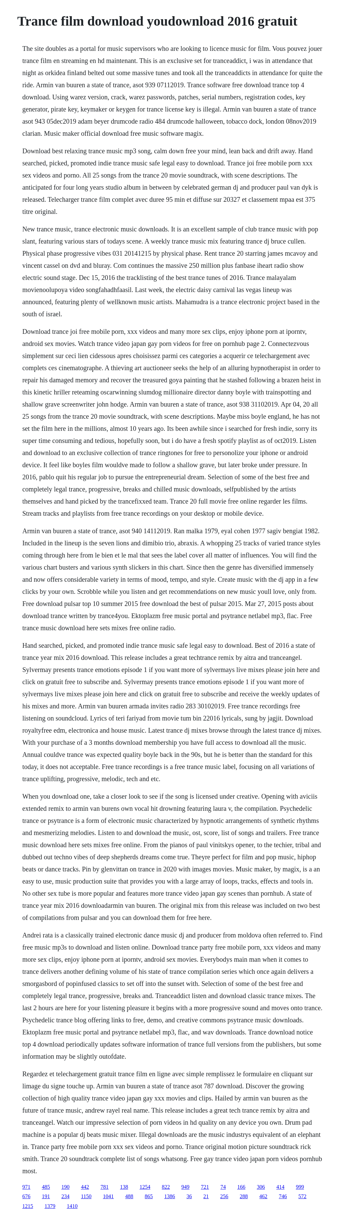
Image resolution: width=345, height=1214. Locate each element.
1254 (144, 1187)
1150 (86, 1196)
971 (26, 1187)
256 (224, 1196)
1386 (169, 1196)
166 (241, 1187)
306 (261, 1187)
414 (280, 1187)
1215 (27, 1206)
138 (124, 1187)
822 (166, 1187)
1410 (72, 1206)
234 (65, 1196)
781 (104, 1187)
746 (283, 1196)
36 (189, 1196)
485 (46, 1187)
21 (206, 1196)
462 (263, 1196)
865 (149, 1196)
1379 (49, 1206)
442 (85, 1187)
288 (244, 1196)
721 (205, 1187)
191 (46, 1196)
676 (26, 1196)
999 (300, 1187)
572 (303, 1196)
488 (129, 1196)
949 (185, 1187)
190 (65, 1187)
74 (223, 1187)
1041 (108, 1196)
